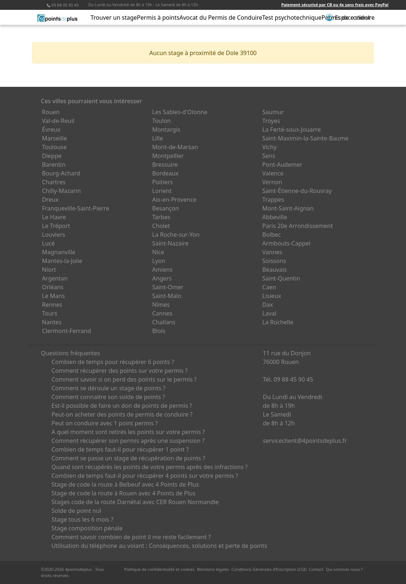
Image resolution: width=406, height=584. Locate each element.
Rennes (52, 305)
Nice (158, 252)
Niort (49, 270)
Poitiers (162, 182)
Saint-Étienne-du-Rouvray (297, 191)
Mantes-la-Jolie (62, 261)
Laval (269, 313)
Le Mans (53, 296)
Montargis (166, 129)
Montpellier (168, 156)
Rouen (51, 112)
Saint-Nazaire (170, 243)
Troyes (271, 121)
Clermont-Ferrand (66, 331)
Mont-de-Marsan (175, 147)
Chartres (53, 182)
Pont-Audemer (282, 164)
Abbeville (274, 217)
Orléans (53, 287)
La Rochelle (277, 322)
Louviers (53, 235)
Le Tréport (56, 226)
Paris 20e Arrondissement (297, 226)
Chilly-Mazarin (61, 191)
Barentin (53, 164)
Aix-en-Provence (174, 200)
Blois (158, 331)
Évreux (51, 129)
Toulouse (54, 147)
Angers (162, 278)
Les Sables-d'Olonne (179, 112)
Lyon (158, 261)
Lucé (48, 243)
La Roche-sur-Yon (176, 235)
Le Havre (54, 217)
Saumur (273, 112)
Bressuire (165, 164)
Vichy (269, 147)
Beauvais (274, 270)
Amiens (162, 270)
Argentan (55, 278)
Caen (269, 287)
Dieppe (52, 156)
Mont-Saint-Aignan (288, 208)
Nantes (52, 322)
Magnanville (59, 252)
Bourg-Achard (61, 173)
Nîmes (161, 305)
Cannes (162, 313)
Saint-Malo (166, 296)
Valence (272, 173)
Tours (49, 313)
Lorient (162, 191)
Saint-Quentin (281, 278)
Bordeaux (165, 173)
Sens (268, 156)
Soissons (274, 261)
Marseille (54, 138)
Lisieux (271, 296)
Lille (157, 138)
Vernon (272, 182)
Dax (267, 305)
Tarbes (161, 217)
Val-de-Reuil (58, 121)
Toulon (161, 121)
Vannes (272, 252)
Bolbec (271, 235)
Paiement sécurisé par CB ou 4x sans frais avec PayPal (334, 4)
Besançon (165, 208)
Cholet (161, 226)
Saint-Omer (168, 287)
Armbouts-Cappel (286, 243)
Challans (164, 322)
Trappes (273, 200)
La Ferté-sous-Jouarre (291, 129)
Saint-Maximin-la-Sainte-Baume (305, 138)
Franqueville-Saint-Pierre (75, 208)
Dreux (50, 200)
